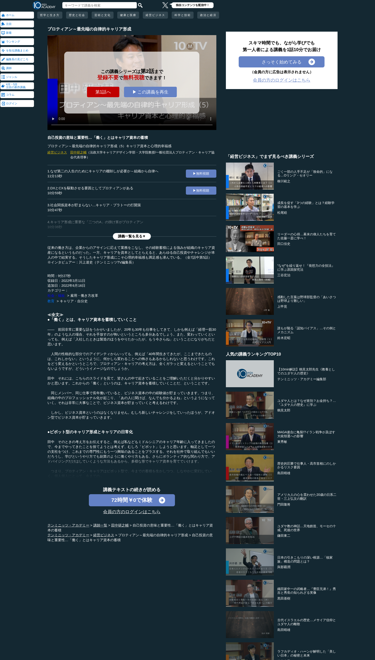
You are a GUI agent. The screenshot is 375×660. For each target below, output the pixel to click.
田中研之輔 (78, 152)
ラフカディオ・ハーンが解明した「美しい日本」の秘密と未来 (306, 653)
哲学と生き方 (50, 15)
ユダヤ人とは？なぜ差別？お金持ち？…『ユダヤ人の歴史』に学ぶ (306, 403)
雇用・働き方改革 (84, 295)
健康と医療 (128, 15)
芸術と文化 (102, 15)
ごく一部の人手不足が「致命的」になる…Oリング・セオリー (305, 173)
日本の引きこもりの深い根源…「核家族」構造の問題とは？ (305, 559)
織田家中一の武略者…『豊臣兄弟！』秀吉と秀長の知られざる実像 (306, 591)
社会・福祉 (56, 295)
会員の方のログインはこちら (132, 511)
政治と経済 (208, 15)
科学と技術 (182, 15)
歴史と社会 (77, 15)
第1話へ (103, 91)
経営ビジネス (155, 15)
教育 (50, 301)
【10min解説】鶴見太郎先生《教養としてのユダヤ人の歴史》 (306, 371)
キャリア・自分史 (74, 301)
